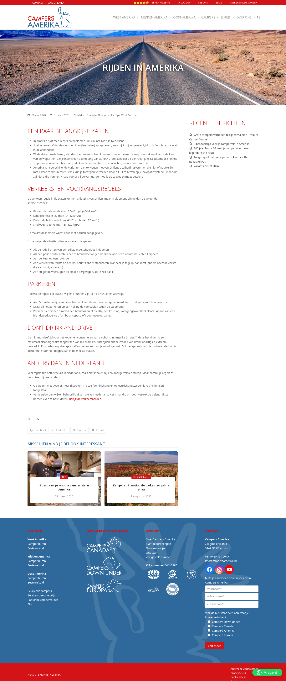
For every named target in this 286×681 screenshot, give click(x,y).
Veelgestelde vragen (244, 2)
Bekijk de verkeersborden (85, 399)
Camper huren (37, 541)
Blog (219, 2)
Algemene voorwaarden (244, 666)
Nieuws (203, 2)
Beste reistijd (36, 546)
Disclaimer (237, 679)
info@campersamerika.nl (221, 559)
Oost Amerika (106, 115)
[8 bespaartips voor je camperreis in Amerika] (64, 477)
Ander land (56, 2)
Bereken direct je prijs (41, 593)
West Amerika (129, 115)
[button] (258, 17)
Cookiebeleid (238, 675)
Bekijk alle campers (40, 589)
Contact (37, 2)
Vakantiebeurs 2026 (206, 166)
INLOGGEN (184, 2)
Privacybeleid (238, 671)
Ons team (152, 551)
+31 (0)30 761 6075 (217, 554)
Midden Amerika (87, 115)
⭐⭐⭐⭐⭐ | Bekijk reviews (151, 2)
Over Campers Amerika (160, 537)
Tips (117, 115)
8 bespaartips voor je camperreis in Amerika (221, 144)
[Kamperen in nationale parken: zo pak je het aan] (141, 477)
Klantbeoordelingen (158, 541)
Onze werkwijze (156, 546)
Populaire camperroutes (43, 598)
